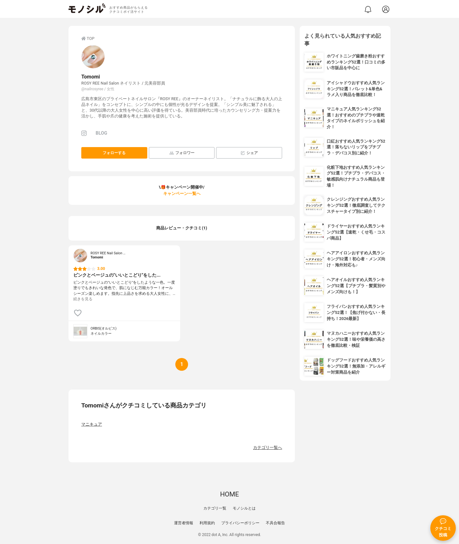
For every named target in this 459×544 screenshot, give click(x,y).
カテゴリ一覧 (214, 508)
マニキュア (91, 424)
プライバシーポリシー (240, 523)
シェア (249, 153)
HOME (229, 494)
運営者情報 (183, 523)
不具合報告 (275, 523)
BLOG (101, 133)
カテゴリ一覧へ (267, 447)
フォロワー (181, 153)
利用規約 (207, 523)
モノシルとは (244, 508)
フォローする (114, 153)
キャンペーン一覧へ (181, 193)
